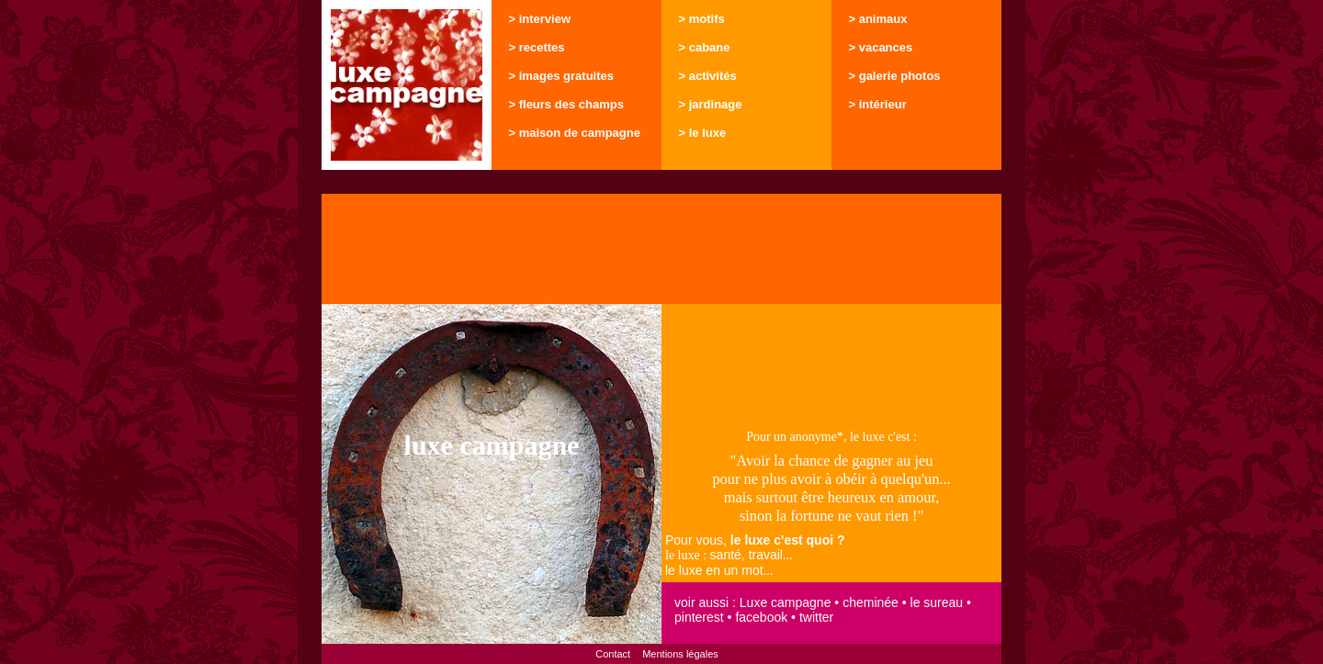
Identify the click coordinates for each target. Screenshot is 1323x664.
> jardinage (710, 104)
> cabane (704, 47)
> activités (708, 76)
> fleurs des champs (566, 104)
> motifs (702, 19)
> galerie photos (895, 76)
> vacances (881, 47)
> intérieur (878, 104)
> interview (540, 19)
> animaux (878, 19)
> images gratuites (562, 76)
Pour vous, (755, 540)
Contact (612, 653)
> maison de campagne (574, 133)
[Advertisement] (661, 249)
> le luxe (703, 133)
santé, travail (746, 554)
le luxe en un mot (714, 570)
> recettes (537, 47)
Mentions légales (680, 653)
